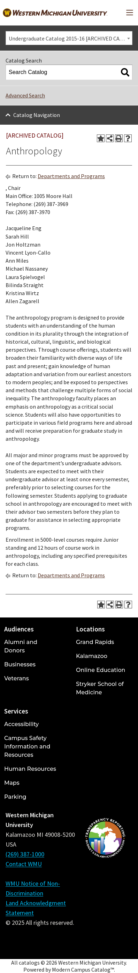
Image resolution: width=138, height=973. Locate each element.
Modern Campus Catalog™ (83, 969)
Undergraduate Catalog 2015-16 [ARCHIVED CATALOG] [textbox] (70, 38)
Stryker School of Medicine (100, 688)
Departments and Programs (71, 176)
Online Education (100, 670)
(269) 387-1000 (25, 854)
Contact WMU (24, 864)
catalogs (29, 962)
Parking (15, 796)
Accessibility (21, 724)
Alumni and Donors (20, 646)
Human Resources (30, 769)
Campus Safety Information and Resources (27, 746)
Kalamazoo (91, 656)
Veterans (16, 678)
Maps (12, 783)
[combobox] (69, 38)
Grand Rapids (95, 642)
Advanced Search (25, 95)
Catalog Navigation (36, 114)
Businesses (20, 664)
